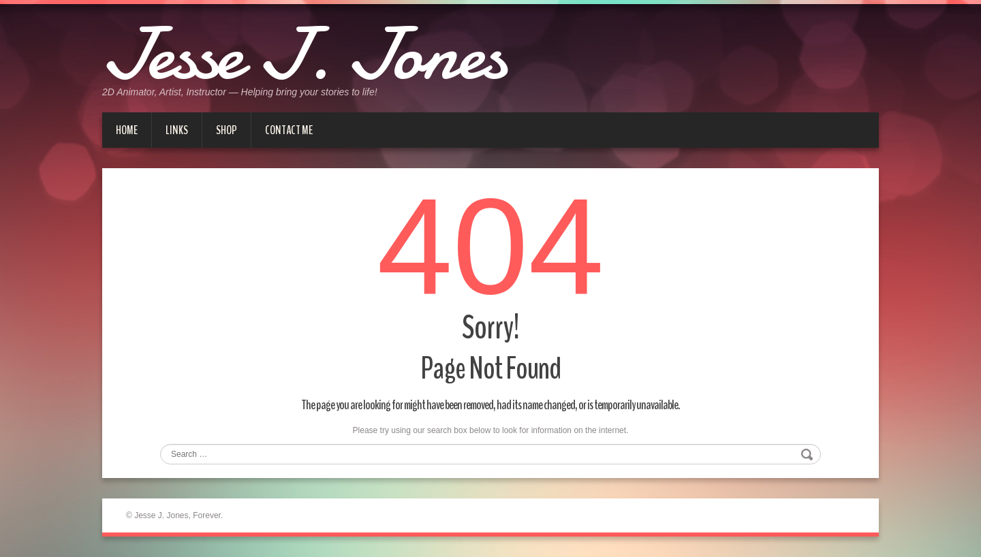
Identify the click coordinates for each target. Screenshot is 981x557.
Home (127, 130)
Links (177, 130)
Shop (226, 130)
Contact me (289, 130)
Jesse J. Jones (303, 54)
